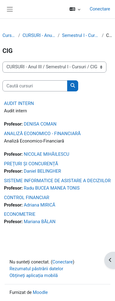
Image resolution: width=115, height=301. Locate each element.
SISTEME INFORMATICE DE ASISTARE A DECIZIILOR (57, 180)
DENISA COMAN (40, 124)
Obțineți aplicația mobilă (34, 275)
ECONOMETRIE (19, 214)
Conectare (100, 9)
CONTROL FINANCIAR (26, 197)
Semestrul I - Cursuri (80, 35)
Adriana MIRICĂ (40, 205)
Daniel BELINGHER (42, 171)
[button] (75, 9)
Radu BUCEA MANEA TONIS (52, 188)
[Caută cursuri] (34, 85)
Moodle (40, 292)
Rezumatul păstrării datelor (36, 268)
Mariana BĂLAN (40, 221)
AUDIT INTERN (19, 103)
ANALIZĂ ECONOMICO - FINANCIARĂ (42, 133)
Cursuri (9, 35)
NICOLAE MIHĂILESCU (46, 154)
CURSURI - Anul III (39, 35)
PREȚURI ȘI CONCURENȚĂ (31, 164)
